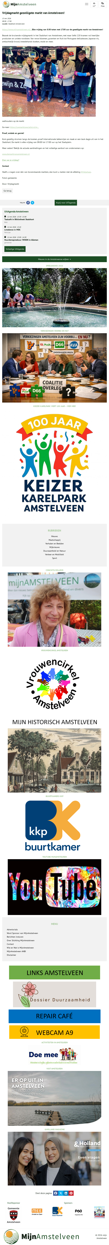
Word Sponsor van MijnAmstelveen (22, 933)
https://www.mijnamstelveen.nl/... (17, 29)
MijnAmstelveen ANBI (16, 951)
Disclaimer (11, 955)
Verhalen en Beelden (54, 543)
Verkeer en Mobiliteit (54, 554)
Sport (54, 558)
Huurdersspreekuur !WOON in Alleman (21, 240)
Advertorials (12, 929)
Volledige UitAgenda (15, 249)
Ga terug (7, 190)
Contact (10, 944)
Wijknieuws (54, 547)
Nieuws (54, 536)
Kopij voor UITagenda (66, 202)
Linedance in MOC (12, 229)
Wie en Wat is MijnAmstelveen (20, 947)
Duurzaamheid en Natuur (54, 551)
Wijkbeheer (86, 172)
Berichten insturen (15, 936)
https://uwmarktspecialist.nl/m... (24, 127)
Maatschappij (54, 540)
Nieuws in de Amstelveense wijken (54, 259)
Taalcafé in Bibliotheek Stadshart (19, 219)
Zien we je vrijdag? (10, 160)
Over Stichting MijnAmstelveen (20, 940)
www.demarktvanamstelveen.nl (16, 154)
